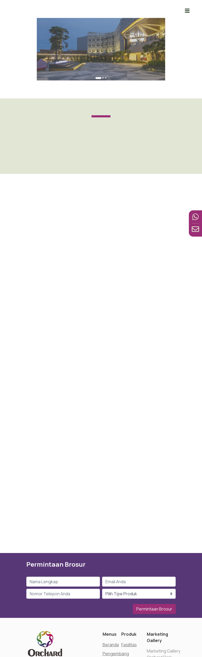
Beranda (111, 645)
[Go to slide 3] (103, 67)
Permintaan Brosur (154, 609)
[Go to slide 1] (99, 67)
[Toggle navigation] (187, 10)
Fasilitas (129, 645)
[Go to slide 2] (102, 67)
